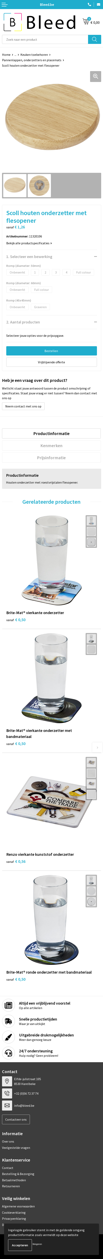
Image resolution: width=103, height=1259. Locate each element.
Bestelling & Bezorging (18, 1174)
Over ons (8, 1141)
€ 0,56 (15, 861)
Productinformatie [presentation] (51, 433)
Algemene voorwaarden (18, 1206)
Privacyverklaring (14, 1219)
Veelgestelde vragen (16, 1148)
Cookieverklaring (14, 1212)
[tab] (51, 433)
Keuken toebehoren (34, 55)
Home (6, 55)
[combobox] (45, 39)
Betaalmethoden (14, 1180)
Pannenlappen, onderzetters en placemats (31, 60)
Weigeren (37, 1244)
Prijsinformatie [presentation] (51, 457)
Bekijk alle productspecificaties (29, 243)
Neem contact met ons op (23, 406)
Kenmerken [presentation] (51, 445)
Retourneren (11, 1186)
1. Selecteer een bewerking (29, 256)
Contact (7, 1168)
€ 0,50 (15, 619)
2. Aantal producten (23, 321)
